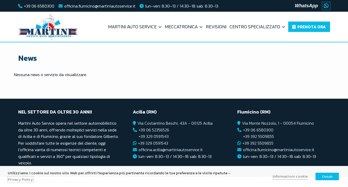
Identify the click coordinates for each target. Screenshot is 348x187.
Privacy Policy (20, 179)
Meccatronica (181, 26)
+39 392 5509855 (258, 136)
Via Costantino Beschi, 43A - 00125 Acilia (175, 123)
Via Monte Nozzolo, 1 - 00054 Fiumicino (278, 123)
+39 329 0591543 (154, 136)
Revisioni (216, 26)
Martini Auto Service (132, 26)
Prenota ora (311, 27)
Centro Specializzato (254, 26)
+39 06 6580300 (39, 6)
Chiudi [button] (327, 176)
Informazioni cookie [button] (290, 176)
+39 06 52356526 (154, 130)
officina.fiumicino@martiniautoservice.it (99, 6)
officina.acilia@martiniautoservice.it (171, 149)
